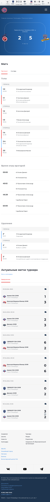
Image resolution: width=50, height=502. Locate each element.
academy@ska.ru (6, 494)
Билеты (3, 456)
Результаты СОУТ (6, 487)
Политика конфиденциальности (11, 485)
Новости (4, 439)
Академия (4, 434)
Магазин (4, 454)
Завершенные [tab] (5, 279)
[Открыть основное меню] (46, 9)
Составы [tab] (13, 71)
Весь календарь (7, 274)
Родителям (29, 439)
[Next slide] (46, 3)
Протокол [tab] (4, 71)
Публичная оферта (7, 489)
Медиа (28, 436)
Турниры (28, 434)
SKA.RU (3, 448)
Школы (3, 436)
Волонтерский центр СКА (9, 459)
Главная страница (7, 18)
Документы (4, 483)
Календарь (17, 18)
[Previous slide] (4, 3)
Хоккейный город (7, 451)
